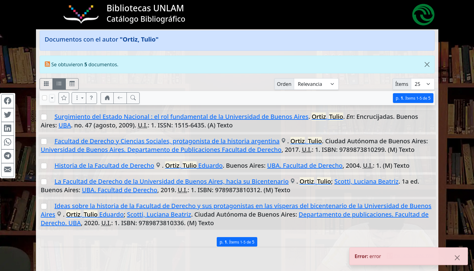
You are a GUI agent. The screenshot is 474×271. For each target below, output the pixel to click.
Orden (284, 84)
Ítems (401, 84)
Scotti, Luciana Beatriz (366, 181)
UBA (65, 125)
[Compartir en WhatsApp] (7, 142)
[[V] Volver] (120, 98)
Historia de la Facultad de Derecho (104, 165)
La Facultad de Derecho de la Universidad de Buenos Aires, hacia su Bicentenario (172, 181)
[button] (91, 98)
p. (413, 98)
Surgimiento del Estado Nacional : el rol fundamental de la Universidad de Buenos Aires (181, 116)
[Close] (427, 64)
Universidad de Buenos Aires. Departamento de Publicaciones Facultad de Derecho (161, 149)
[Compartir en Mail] (7, 170)
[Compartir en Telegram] (7, 156)
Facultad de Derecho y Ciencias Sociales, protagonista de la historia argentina (167, 141)
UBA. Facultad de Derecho (304, 165)
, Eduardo (194, 165)
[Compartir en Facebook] (7, 101)
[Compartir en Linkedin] (7, 129)
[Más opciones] (79, 98)
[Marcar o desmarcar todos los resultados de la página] (44, 97)
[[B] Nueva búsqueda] (133, 98)
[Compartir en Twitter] (7, 115)
